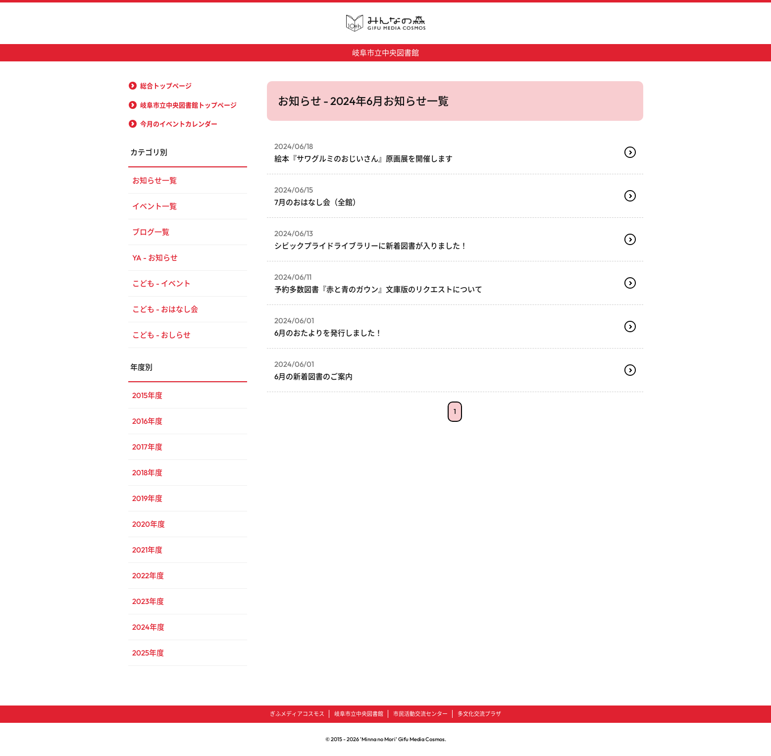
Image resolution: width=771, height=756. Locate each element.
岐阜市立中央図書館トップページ (188, 105)
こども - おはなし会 (165, 309)
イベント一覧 (154, 206)
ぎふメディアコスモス (297, 713)
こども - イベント (161, 283)
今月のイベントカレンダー (178, 124)
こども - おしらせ (161, 335)
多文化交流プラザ (479, 713)
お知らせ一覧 (154, 180)
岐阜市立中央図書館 (385, 52)
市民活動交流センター (420, 713)
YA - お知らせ (155, 257)
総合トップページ (166, 86)
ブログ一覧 (150, 232)
